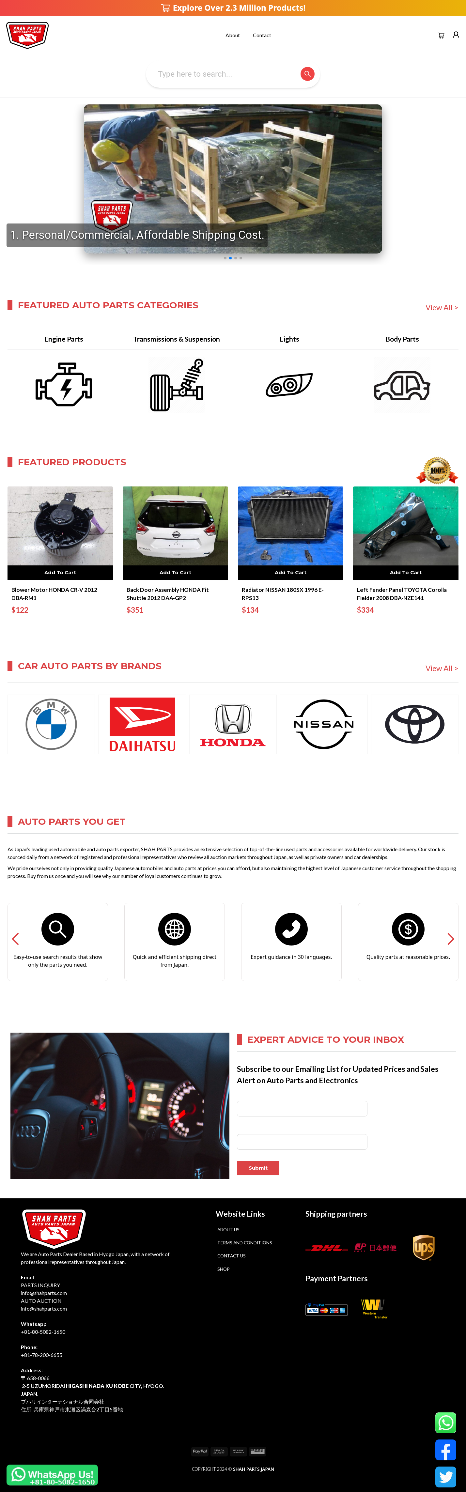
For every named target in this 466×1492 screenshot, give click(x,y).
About (232, 35)
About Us (228, 1229)
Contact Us (231, 1255)
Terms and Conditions (244, 1242)
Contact (262, 35)
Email (242, 1128)
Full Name (247, 1096)
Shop (223, 1269)
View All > (442, 307)
